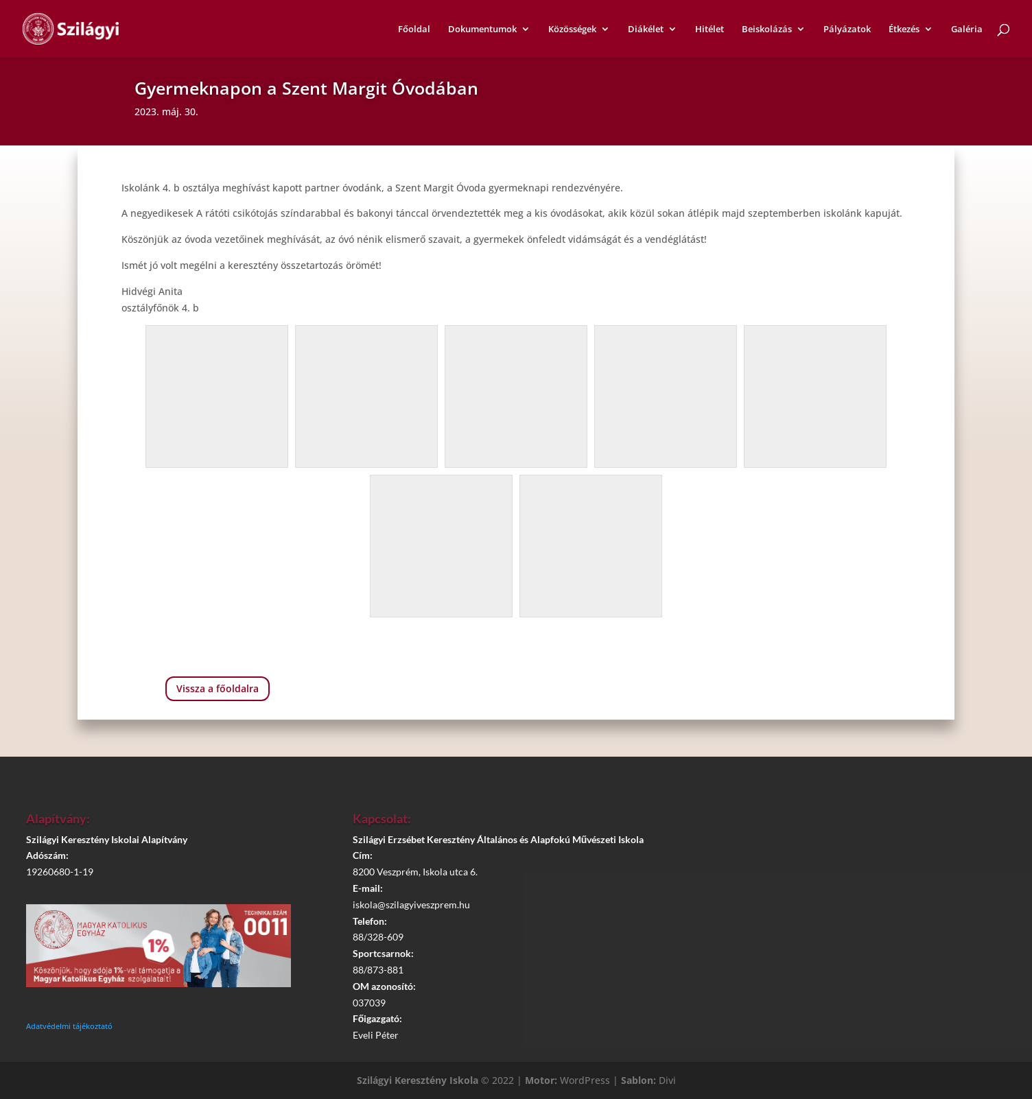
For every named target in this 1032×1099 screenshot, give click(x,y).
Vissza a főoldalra (217, 688)
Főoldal (414, 29)
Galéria (967, 29)
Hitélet (709, 29)
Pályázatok (847, 29)
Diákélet (646, 29)
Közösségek (572, 29)
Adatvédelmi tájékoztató (69, 1026)
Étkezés (904, 29)
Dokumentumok (482, 29)
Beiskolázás (767, 29)
